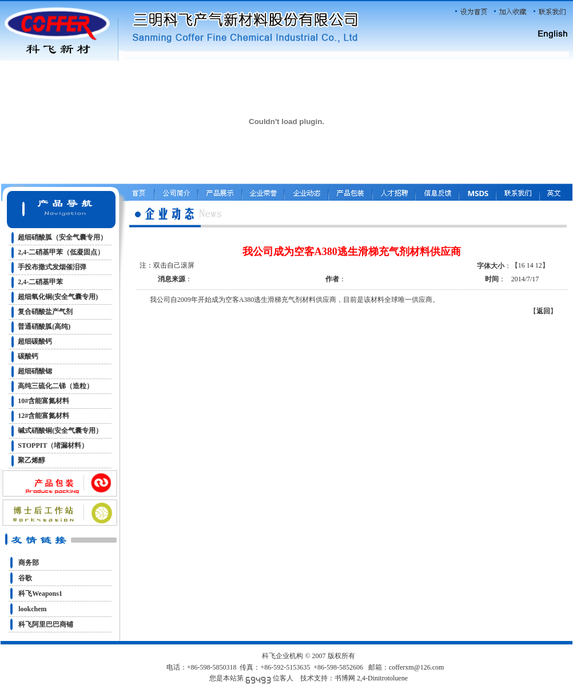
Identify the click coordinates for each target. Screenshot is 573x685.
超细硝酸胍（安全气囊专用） (62, 237)
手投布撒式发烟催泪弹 (52, 267)
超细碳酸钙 (35, 341)
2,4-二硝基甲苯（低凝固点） (61, 252)
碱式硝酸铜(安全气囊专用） (60, 431)
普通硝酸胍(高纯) (44, 326)
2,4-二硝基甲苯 (40, 282)
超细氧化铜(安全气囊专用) (58, 297)
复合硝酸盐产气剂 (45, 312)
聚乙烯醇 (31, 460)
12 (538, 265)
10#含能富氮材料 (43, 401)
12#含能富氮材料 (43, 416)
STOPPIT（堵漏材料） (53, 445)
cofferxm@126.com (416, 667)
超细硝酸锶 (35, 371)
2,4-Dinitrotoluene (382, 678)
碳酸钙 (28, 356)
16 (521, 265)
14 (530, 265)
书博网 (345, 678)
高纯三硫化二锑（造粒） (55, 386)
